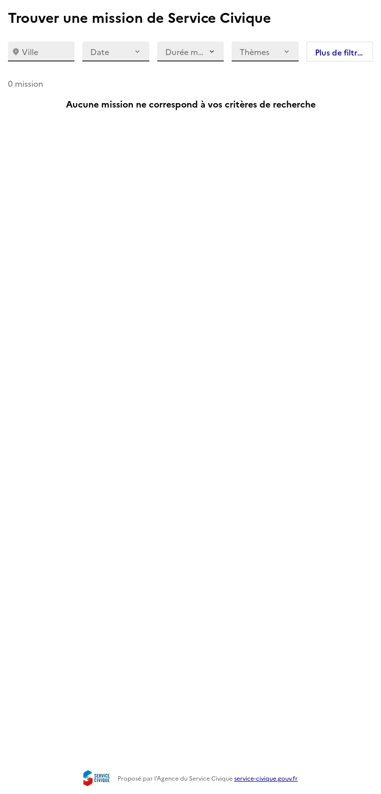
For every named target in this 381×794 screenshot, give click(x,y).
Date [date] (115, 51)
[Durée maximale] (190, 51)
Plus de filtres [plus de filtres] (340, 52)
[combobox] (41, 51)
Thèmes (265, 51)
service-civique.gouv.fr (266, 778)
